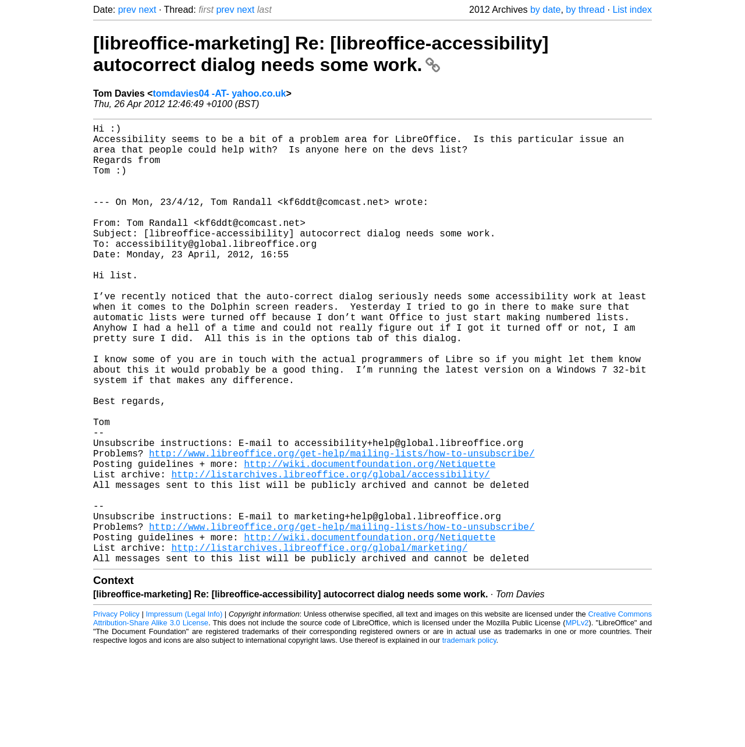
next (147, 10)
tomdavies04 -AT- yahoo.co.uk (219, 93)
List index (632, 10)
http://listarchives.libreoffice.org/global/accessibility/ (330, 553)
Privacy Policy (116, 711)
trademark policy (469, 738)
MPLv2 (577, 720)
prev (127, 10)
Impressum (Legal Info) (184, 711)
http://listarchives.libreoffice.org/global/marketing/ (319, 642)
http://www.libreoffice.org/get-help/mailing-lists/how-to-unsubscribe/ (341, 527)
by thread (585, 10)
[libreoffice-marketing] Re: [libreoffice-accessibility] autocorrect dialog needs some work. (320, 54)
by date (545, 10)
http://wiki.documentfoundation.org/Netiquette (369, 540)
